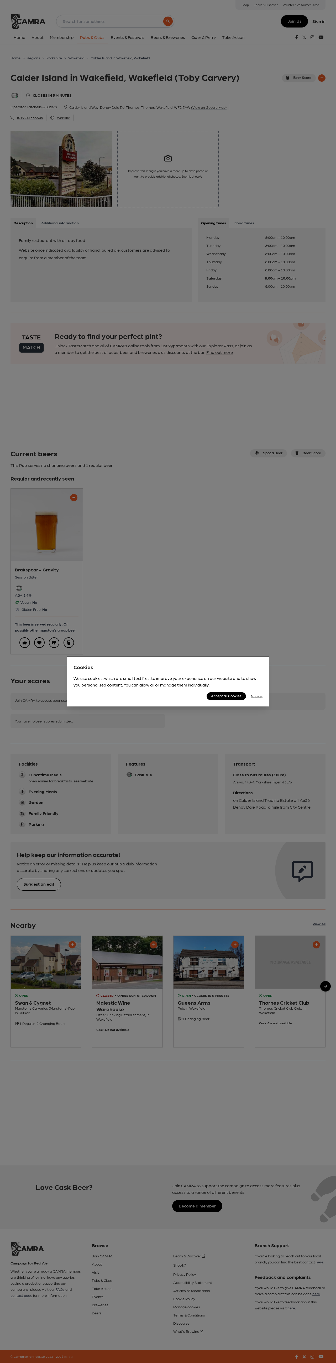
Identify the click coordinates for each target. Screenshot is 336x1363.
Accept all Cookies (226, 696)
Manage (256, 696)
